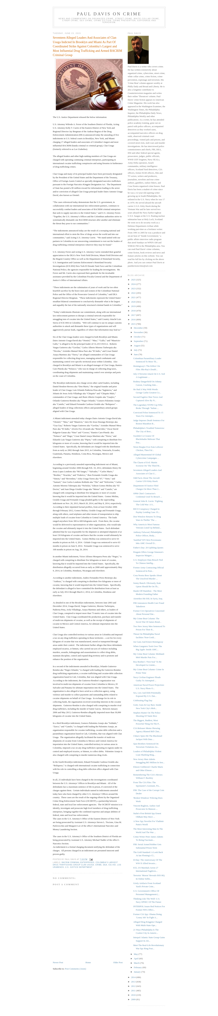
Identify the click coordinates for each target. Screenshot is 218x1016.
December (139, 328)
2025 (133, 279)
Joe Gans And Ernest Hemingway (148, 642)
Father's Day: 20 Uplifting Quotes (148, 547)
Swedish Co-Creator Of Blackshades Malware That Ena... (146, 439)
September (139, 341)
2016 (133, 319)
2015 (133, 324)
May (136, 954)
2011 (133, 990)
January (137, 972)
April (136, 958)
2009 (133, 999)
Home (88, 962)
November (139, 332)
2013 (133, 981)
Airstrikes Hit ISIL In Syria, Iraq (147, 598)
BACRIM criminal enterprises (78, 862)
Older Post (118, 962)
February (138, 967)
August (137, 345)
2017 (133, 315)
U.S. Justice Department (78, 867)
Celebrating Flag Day (142, 700)
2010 (133, 995)
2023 (133, 288)
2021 (133, 297)
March (137, 963)
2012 (133, 986)
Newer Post (58, 962)
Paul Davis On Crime (109, 13)
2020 (133, 302)
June (136, 354)
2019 (133, 306)
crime (98, 865)
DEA (105, 865)
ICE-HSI (112, 865)
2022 (133, 293)
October (138, 336)
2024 (133, 284)
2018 (133, 310)
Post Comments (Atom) (75, 968)
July (136, 350)
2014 (133, 977)
